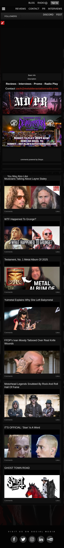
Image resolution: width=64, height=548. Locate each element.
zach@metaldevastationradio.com (37, 88)
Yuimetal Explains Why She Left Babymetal (28, 300)
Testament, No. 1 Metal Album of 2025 (26, 259)
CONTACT (34, 9)
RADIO (41, 3)
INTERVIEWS (55, 9)
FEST (59, 14)
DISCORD (48, 14)
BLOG (32, 3)
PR (43, 9)
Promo (38, 83)
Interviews (25, 83)
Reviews (11, 83)
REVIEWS (20, 9)
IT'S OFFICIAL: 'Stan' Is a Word (22, 427)
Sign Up (55, 3)
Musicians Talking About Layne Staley (25, 178)
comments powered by (32, 160)
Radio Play (51, 83)
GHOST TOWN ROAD (17, 468)
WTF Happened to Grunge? (20, 219)
